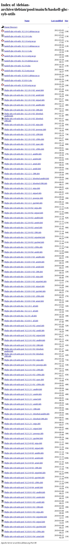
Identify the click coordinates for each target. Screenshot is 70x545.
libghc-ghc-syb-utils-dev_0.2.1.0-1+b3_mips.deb (23, 125)
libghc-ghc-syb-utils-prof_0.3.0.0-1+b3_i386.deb (23, 507)
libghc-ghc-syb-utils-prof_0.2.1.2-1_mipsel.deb (23, 429)
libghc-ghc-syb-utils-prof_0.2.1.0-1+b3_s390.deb (23, 370)
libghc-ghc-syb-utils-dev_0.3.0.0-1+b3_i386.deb (23, 272)
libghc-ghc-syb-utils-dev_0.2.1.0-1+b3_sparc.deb (23, 144)
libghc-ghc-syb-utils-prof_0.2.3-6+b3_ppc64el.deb (24, 478)
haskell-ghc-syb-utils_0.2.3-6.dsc (17, 66)
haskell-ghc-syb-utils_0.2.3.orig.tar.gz (19, 71)
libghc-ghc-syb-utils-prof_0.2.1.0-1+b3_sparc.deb (24, 380)
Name (27, 21)
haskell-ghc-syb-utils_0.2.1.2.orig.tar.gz (20, 56)
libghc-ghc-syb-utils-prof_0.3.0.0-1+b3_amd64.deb (24, 492)
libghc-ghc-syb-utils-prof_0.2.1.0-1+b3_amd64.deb (24, 340)
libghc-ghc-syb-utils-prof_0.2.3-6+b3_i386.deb (23, 468)
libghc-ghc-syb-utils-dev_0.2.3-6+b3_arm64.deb (23, 223)
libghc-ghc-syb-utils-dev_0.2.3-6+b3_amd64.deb (23, 218)
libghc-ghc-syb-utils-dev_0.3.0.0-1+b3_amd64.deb (24, 257)
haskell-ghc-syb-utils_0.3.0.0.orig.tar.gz (20, 85)
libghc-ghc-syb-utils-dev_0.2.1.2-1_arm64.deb (22, 159)
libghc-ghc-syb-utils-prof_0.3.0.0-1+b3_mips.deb (23, 512)
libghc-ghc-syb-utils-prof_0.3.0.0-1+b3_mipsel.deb (24, 522)
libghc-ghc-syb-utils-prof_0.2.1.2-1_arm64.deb (23, 394)
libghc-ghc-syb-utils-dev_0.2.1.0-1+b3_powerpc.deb (25, 129)
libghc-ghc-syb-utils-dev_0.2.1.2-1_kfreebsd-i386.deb (25, 183)
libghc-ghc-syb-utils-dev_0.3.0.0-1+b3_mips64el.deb (25, 281)
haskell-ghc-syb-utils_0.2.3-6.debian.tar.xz (21, 61)
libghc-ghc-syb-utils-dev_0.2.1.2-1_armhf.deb (22, 169)
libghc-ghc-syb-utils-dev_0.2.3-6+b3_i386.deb (22, 232)
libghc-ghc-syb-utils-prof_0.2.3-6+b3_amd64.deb (24, 453)
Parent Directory (10, 27)
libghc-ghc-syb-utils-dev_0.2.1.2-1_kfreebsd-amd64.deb (26, 178)
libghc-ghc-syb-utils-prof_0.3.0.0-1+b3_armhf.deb (24, 502)
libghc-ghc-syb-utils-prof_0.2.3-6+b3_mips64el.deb (24, 473)
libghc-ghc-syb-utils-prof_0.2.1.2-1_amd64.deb (23, 389)
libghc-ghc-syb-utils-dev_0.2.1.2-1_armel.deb (22, 164)
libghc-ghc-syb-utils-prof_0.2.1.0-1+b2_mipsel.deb (24, 335)
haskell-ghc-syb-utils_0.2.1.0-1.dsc (18, 36)
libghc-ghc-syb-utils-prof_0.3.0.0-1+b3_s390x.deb (24, 532)
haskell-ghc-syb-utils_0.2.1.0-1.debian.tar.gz (22, 31)
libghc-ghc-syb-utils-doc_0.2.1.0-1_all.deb (21, 306)
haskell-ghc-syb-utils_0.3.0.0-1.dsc (18, 80)
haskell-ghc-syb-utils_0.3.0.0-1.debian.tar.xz (22, 76)
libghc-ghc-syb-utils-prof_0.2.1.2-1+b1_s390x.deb (24, 384)
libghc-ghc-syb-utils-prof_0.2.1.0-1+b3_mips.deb (23, 360)
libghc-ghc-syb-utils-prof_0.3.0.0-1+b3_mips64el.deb (25, 517)
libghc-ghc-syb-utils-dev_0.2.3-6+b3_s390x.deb (23, 247)
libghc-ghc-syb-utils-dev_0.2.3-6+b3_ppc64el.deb (24, 242)
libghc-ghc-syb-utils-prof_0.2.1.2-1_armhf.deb (22, 404)
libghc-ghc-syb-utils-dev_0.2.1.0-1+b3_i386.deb (23, 110)
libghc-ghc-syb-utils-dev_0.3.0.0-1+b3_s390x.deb (24, 296)
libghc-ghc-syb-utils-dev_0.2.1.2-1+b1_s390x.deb (24, 149)
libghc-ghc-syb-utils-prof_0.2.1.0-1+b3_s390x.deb (24, 375)
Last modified (57, 21)
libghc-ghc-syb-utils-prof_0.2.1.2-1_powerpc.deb (23, 433)
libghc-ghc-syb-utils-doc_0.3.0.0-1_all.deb (21, 321)
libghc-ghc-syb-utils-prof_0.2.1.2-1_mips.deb (22, 424)
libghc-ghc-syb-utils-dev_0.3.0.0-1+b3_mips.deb (23, 277)
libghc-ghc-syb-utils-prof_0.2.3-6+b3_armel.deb (23, 463)
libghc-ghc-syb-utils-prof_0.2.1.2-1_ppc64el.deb (23, 438)
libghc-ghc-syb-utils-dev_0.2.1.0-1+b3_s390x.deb (24, 139)
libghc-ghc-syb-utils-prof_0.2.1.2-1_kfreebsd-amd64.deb (26, 414)
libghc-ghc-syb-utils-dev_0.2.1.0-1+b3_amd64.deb (24, 105)
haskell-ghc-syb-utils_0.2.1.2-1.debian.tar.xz (22, 46)
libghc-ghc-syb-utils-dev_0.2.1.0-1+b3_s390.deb (23, 134)
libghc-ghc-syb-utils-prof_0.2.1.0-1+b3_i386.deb (23, 345)
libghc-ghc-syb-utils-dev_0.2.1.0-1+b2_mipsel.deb (24, 100)
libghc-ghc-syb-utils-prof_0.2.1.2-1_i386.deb (22, 409)
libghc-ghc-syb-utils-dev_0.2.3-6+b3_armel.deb (23, 228)
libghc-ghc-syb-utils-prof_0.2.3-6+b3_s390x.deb (23, 483)
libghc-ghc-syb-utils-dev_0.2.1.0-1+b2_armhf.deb (24, 95)
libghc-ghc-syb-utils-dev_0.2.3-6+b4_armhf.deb (23, 252)
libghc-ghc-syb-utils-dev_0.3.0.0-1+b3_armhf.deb (24, 267)
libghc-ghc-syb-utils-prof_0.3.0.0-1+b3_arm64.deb (24, 497)
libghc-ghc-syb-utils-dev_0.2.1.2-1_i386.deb (22, 174)
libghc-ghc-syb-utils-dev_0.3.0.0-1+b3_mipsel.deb (24, 286)
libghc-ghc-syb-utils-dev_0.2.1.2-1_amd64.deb (22, 154)
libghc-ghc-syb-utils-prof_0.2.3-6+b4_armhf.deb (23, 487)
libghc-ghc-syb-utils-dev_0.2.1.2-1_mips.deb (22, 188)
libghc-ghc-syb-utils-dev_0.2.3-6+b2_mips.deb (23, 208)
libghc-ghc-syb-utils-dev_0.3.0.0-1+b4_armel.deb (24, 301)
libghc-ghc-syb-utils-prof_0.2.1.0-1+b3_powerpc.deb (25, 365)
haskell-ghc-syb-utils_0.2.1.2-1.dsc (18, 51)
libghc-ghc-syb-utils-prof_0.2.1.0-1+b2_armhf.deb (24, 331)
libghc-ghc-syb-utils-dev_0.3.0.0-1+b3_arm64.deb (24, 262)
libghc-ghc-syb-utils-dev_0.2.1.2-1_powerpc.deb (23, 198)
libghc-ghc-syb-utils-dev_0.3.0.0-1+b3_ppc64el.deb (24, 291)
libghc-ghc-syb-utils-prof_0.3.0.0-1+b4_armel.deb (24, 536)
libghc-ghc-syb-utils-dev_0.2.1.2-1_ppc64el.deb (23, 203)
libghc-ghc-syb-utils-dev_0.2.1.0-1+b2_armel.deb (24, 90)
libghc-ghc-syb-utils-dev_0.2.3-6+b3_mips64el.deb (24, 237)
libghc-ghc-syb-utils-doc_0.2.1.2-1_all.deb (21, 311)
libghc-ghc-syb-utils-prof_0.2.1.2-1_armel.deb (22, 399)
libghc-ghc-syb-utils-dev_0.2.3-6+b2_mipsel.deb (23, 213)
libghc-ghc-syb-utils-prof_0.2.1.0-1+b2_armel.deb (24, 326)
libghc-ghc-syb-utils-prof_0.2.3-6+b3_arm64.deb (23, 458)
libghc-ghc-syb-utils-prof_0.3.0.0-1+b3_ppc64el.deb (25, 527)
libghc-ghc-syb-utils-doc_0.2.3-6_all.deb (20, 316)
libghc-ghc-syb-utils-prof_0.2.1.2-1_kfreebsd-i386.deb (26, 419)
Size (66, 21)
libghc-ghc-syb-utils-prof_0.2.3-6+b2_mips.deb (23, 443)
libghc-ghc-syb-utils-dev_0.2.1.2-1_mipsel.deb (22, 193)
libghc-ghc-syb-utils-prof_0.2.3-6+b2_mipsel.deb (23, 448)
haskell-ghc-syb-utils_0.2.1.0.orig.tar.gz (20, 41)
